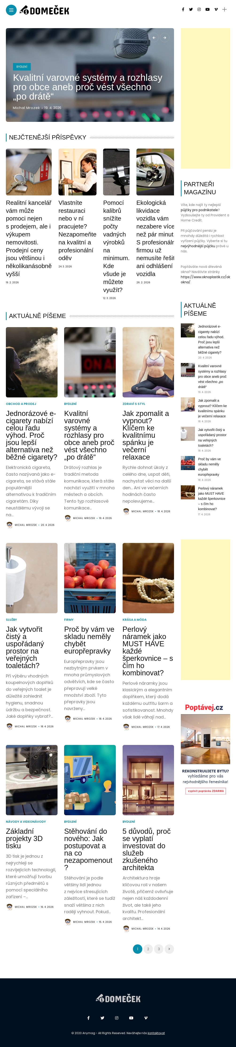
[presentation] (154, 37)
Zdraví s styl (134, 404)
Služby (11, 619)
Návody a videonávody (26, 821)
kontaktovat (156, 1033)
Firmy (69, 619)
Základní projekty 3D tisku (24, 838)
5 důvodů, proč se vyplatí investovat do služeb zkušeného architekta (147, 849)
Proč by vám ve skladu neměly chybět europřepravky (89, 640)
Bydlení (21, 67)
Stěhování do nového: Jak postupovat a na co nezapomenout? (88, 849)
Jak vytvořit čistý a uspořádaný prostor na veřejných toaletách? (25, 647)
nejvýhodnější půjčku (198, 246)
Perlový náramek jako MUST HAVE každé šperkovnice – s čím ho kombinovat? (211, 498)
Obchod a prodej (21, 404)
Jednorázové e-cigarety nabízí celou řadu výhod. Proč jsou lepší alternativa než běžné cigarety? (31, 435)
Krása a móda (135, 619)
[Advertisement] (205, 98)
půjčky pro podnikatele (199, 210)
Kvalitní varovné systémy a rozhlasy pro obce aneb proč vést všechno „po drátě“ (87, 87)
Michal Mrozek (26, 107)
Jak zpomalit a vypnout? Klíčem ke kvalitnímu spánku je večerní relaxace (146, 435)
